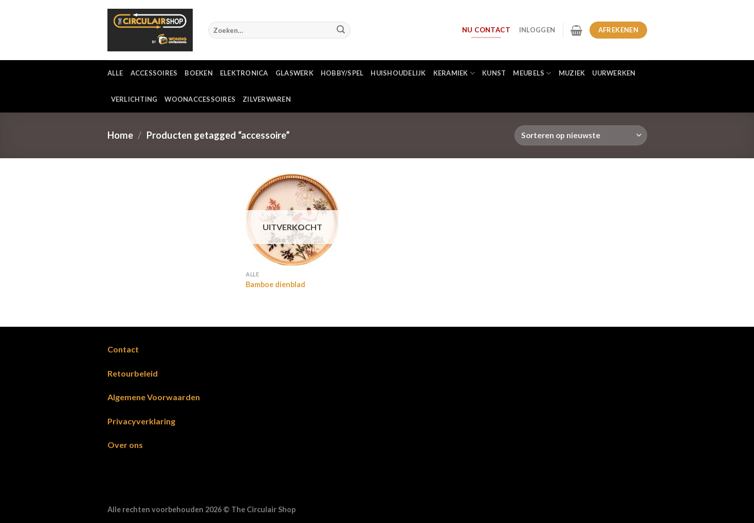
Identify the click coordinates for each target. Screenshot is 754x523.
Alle (115, 73)
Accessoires (154, 73)
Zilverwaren (267, 99)
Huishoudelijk (398, 73)
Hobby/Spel (342, 73)
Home (120, 135)
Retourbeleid (132, 373)
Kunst (494, 73)
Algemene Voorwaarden (153, 397)
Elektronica (244, 73)
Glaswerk (294, 73)
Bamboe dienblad (275, 284)
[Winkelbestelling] (580, 135)
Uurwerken (613, 73)
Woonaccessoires (199, 99)
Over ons (125, 445)
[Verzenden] (341, 30)
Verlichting (134, 99)
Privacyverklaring (141, 421)
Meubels (532, 73)
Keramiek (454, 73)
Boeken (199, 73)
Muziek (572, 73)
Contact (123, 349)
